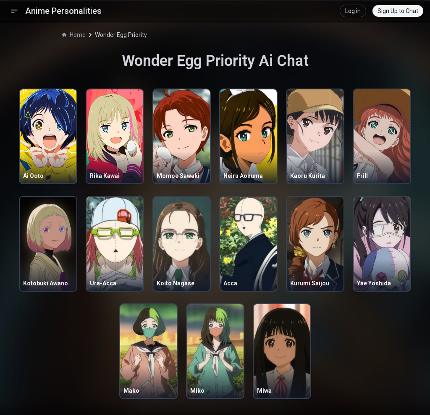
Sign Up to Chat (398, 11)
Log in (353, 11)
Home (74, 34)
